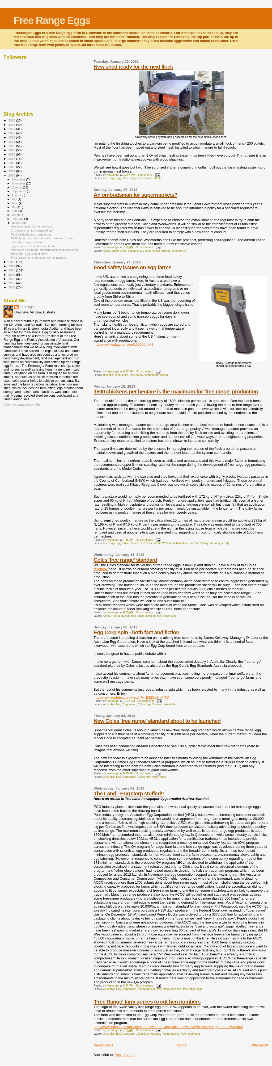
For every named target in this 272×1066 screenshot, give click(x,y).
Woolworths (179, 250)
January (17, 222)
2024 (12, 129)
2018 (12, 154)
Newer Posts (103, 1045)
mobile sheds (153, 178)
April (15, 210)
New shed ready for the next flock (133, 67)
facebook (101, 569)
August (17, 195)
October (17, 187)
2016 (12, 163)
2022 (12, 137)
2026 (12, 120)
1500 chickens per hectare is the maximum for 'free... (43, 238)
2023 (12, 133)
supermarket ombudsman (127, 250)
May (15, 207)
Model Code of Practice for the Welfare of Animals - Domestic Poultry (166, 543)
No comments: (145, 247)
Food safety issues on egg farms (132, 267)
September (19, 191)
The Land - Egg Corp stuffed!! (129, 793)
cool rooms (121, 374)
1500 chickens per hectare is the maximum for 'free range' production (176, 391)
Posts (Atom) (125, 1055)
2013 (12, 175)
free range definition (143, 615)
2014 (12, 171)
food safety (136, 374)
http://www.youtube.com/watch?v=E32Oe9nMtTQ (131, 697)
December (19, 179)
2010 (12, 270)
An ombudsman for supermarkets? (135, 195)
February (18, 218)
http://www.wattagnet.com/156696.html (123, 344)
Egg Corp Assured (149, 1033)
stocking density (220, 543)
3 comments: (145, 174)
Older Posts (259, 1045)
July (15, 199)
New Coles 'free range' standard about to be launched (157, 721)
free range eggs (113, 178)
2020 (12, 146)
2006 (12, 287)
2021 (12, 141)
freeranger (27, 307)
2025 (12, 124)
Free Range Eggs (52, 20)
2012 (12, 261)
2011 (12, 266)
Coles (106, 250)
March (16, 214)
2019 (12, 150)
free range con (121, 615)
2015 (12, 167)
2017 (12, 158)
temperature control (156, 374)
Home (181, 1045)
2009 (12, 274)
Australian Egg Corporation (119, 704)
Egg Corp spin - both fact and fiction (136, 632)
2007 (12, 283)
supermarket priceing (158, 250)
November (19, 183)
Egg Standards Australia (161, 704)
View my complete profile (21, 404)
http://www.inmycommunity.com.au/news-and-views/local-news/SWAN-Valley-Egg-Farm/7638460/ (168, 1027)
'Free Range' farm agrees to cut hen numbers (147, 1001)
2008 (12, 278)
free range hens (133, 178)
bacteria (108, 374)
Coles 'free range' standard (125, 560)
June (15, 203)
